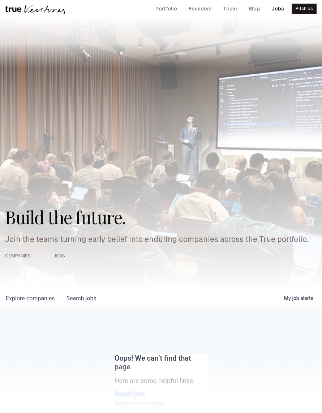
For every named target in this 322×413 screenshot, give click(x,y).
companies (30, 298)
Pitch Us (304, 9)
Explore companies (139, 403)
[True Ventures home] (35, 9)
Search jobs (130, 393)
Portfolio (166, 8)
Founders (200, 8)
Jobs (277, 8)
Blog (254, 8)
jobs (81, 298)
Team (230, 8)
